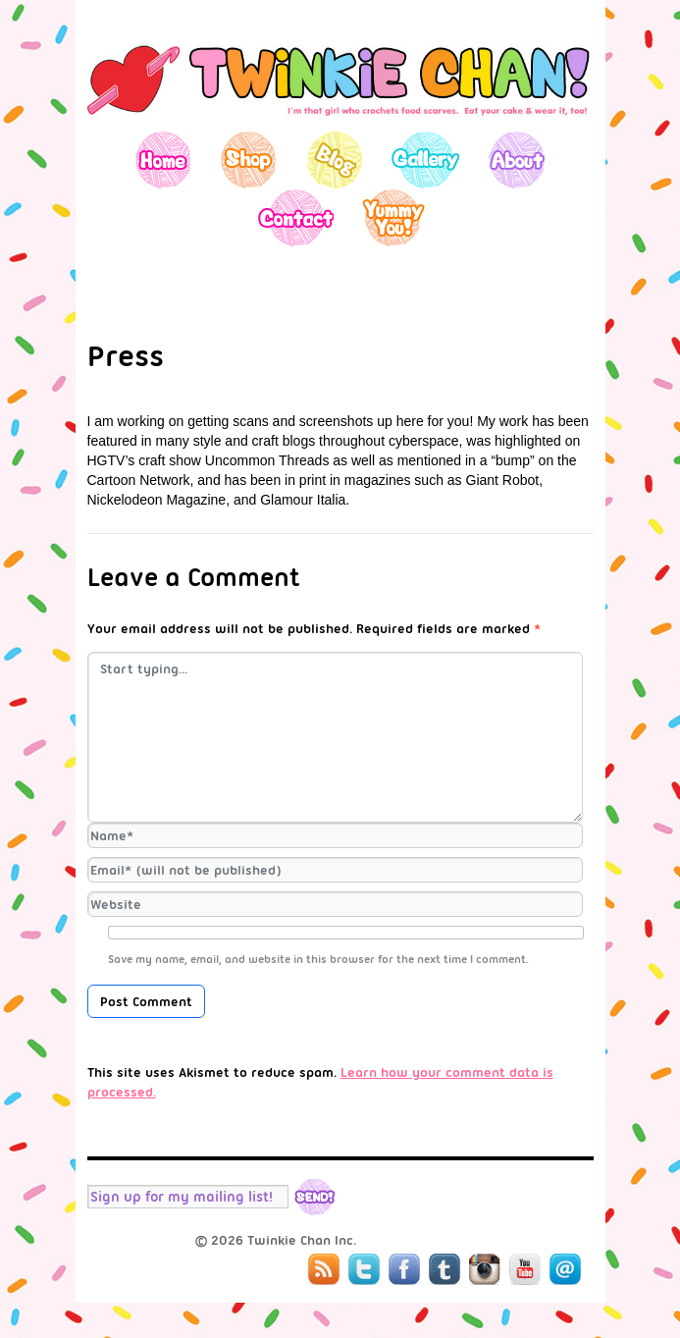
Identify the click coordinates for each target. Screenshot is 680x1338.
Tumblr (444, 1269)
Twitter (364, 1269)
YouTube (525, 1269)
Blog (334, 159)
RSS (324, 1269)
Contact (295, 217)
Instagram (484, 1269)
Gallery (425, 159)
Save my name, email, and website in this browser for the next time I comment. (318, 959)
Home (163, 159)
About (517, 159)
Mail (565, 1269)
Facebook (404, 1269)
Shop (249, 159)
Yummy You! (394, 217)
